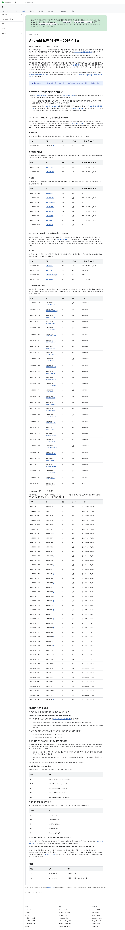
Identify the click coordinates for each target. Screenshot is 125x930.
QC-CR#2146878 (50, 429)
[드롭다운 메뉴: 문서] (19, 2)
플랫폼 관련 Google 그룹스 (66, 921)
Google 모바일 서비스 (78, 108)
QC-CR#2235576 (50, 479)
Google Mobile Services (98, 921)
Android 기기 (51, 11)
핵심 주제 (32, 11)
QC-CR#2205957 (51, 336)
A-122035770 (50, 207)
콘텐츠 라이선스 (51, 887)
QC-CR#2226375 (50, 448)
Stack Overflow (96, 923)
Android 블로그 (63, 915)
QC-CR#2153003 (51, 311)
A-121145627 (49, 270)
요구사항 (27, 912)
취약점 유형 (75, 123)
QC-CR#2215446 (51, 423)
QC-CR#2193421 (50, 323)
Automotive (63, 11)
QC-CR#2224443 (51, 435)
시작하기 (15, 11)
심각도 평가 (76, 65)
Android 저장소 (29, 910)
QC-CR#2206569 (51, 342)
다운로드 (27, 915)
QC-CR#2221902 (51, 354)
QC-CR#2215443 (50, 348)
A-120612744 (49, 266)
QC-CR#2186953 (50, 329)
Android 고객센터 (96, 910)
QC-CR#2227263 (50, 373)
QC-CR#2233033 (50, 410)
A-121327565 (49, 202)
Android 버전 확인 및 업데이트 (83, 52)
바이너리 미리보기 (30, 918)
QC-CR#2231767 (50, 392)
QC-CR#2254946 (51, 305)
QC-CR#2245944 (51, 466)
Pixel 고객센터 (95, 912)
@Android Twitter (63, 910)
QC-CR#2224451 (51, 441)
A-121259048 (49, 216)
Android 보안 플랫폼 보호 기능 (38, 75)
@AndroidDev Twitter (64, 912)
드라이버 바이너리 (30, 923)
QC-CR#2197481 (50, 317)
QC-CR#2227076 (51, 454)
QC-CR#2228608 (51, 379)
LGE (48, 854)
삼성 (44, 854)
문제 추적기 (95, 926)
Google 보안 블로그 (64, 918)
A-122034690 (50, 275)
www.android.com (97, 918)
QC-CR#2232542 (51, 404)
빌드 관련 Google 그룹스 (65, 923)
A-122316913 (49, 225)
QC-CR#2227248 (51, 367)
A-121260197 (49, 220)
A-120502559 (50, 198)
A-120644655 (50, 172)
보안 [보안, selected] (23, 11)
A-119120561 (49, 167)
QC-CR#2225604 (51, 416)
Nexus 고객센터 (96, 915)
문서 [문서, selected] (16, 2)
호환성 (41, 11)
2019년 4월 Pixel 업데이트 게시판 (83, 83)
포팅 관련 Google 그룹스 (65, 926)
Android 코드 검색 (29, 2)
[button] (10, 14)
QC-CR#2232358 (50, 398)
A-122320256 (49, 211)
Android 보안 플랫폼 (69, 95)
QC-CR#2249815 (50, 472)
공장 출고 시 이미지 (30, 921)
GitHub (27, 926)
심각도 (81, 123)
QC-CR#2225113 (50, 360)
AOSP (30, 34)
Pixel (54, 854)
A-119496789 (49, 193)
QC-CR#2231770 (50, 460)
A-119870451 (49, 279)
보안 (40, 34)
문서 (3, 7)
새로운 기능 (5, 11)
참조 (73, 11)
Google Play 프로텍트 (39, 95)
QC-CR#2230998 (51, 385)
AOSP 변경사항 (42, 26)
